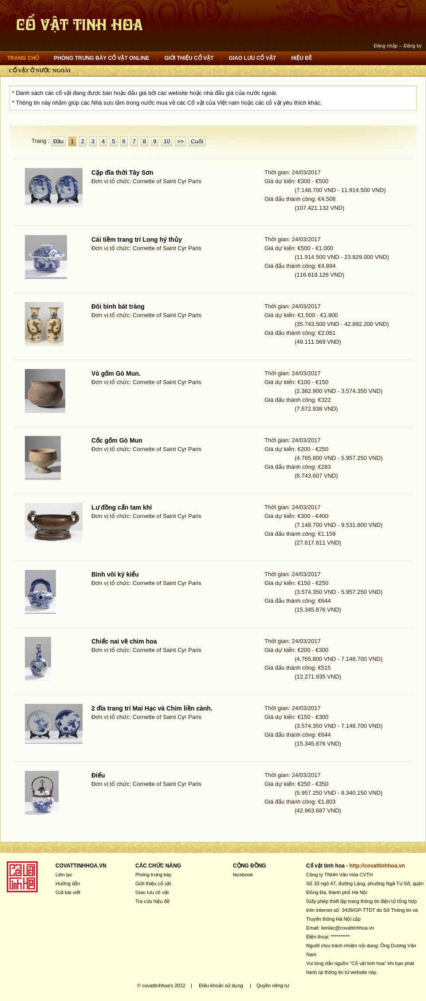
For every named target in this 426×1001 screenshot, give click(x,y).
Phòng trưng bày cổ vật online (101, 58)
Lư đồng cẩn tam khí (121, 507)
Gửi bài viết (67, 892)
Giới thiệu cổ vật (188, 58)
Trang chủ (23, 58)
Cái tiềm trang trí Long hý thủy (136, 239)
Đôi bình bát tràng (118, 306)
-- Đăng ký (410, 45)
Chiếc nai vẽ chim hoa (124, 641)
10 (166, 141)
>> (180, 141)
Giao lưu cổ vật (252, 58)
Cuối (197, 141)
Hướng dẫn (67, 883)
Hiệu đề (301, 58)
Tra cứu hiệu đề (152, 901)
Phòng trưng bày (153, 874)
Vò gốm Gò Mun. (116, 373)
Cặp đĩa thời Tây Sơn (122, 172)
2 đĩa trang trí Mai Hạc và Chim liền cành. (152, 708)
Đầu (58, 141)
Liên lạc (63, 874)
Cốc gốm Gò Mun (116, 440)
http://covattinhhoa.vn (377, 866)
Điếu (98, 775)
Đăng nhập (386, 45)
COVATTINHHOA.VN (80, 866)
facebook (243, 874)
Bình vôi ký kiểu (115, 574)
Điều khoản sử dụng (221, 985)
